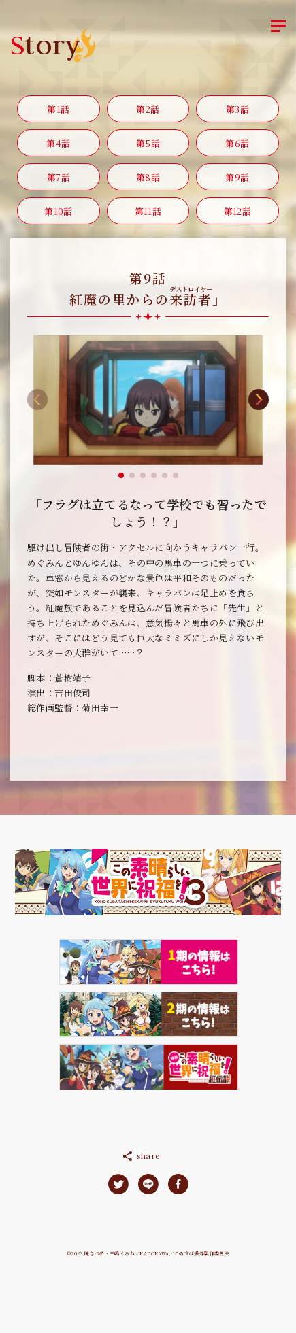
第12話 (238, 211)
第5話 (148, 143)
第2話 (147, 109)
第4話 (58, 143)
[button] (121, 475)
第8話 (148, 177)
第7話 (58, 177)
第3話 (237, 109)
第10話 (58, 211)
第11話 (148, 211)
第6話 (237, 143)
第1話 (58, 109)
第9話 (237, 177)
